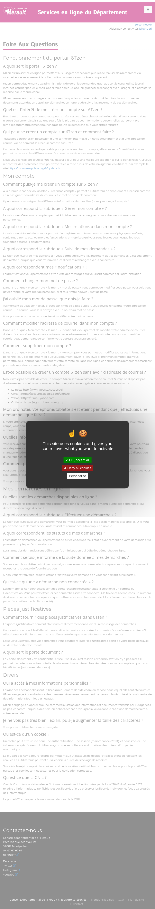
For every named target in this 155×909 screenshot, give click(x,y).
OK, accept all (77, 460)
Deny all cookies (77, 468)
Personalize (77, 476)
